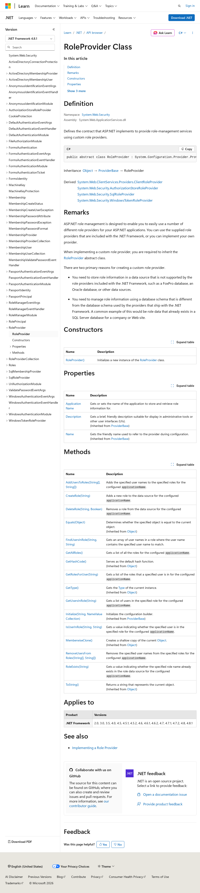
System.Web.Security (96, 114)
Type (121, 588)
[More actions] (192, 32)
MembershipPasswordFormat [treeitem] (28, 228)
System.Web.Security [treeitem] (23, 55)
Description (73, 416)
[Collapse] (53, 29)
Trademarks (13, 883)
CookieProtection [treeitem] (20, 116)
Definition (73, 67)
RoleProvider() (75, 360)
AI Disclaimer (14, 877)
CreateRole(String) (78, 496)
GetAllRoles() (74, 552)
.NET (79, 32)
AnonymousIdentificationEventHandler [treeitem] (33, 94)
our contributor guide (89, 803)
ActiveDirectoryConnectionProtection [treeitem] (33, 64)
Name (70, 434)
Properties (74, 84)
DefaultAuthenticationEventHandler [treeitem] (32, 128)
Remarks (73, 73)
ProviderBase (108, 170)
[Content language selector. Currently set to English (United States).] (25, 866)
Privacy (96, 877)
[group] (130, 157)
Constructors (76, 78)
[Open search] (179, 6)
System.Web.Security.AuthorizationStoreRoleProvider (117, 188)
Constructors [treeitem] (21, 340)
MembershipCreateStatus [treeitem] (26, 203)
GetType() (72, 588)
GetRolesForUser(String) (82, 574)
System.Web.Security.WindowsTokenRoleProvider (115, 200)
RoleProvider (74, 258)
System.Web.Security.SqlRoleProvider (105, 194)
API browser (94, 32)
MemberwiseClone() (79, 640)
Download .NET (181, 18)
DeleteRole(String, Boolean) (84, 509)
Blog (60, 877)
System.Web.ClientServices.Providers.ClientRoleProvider (119, 181)
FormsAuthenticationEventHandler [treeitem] (32, 160)
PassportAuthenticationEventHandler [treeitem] (33, 277)
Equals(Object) (75, 522)
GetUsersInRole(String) (81, 600)
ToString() (72, 684)
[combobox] (30, 38)
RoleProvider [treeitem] (21, 334)
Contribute (78, 877)
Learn (67, 32)
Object (88, 170)
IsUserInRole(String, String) (84, 627)
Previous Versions (40, 877)
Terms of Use (160, 877)
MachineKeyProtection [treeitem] (24, 191)
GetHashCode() (76, 561)
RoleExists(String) (77, 666)
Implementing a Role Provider (95, 747)
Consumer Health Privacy (126, 877)
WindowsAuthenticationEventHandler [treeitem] (33, 405)
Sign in (190, 6)
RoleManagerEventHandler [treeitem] (27, 309)
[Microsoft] (8, 6)
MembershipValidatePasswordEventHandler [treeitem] (32, 262)
